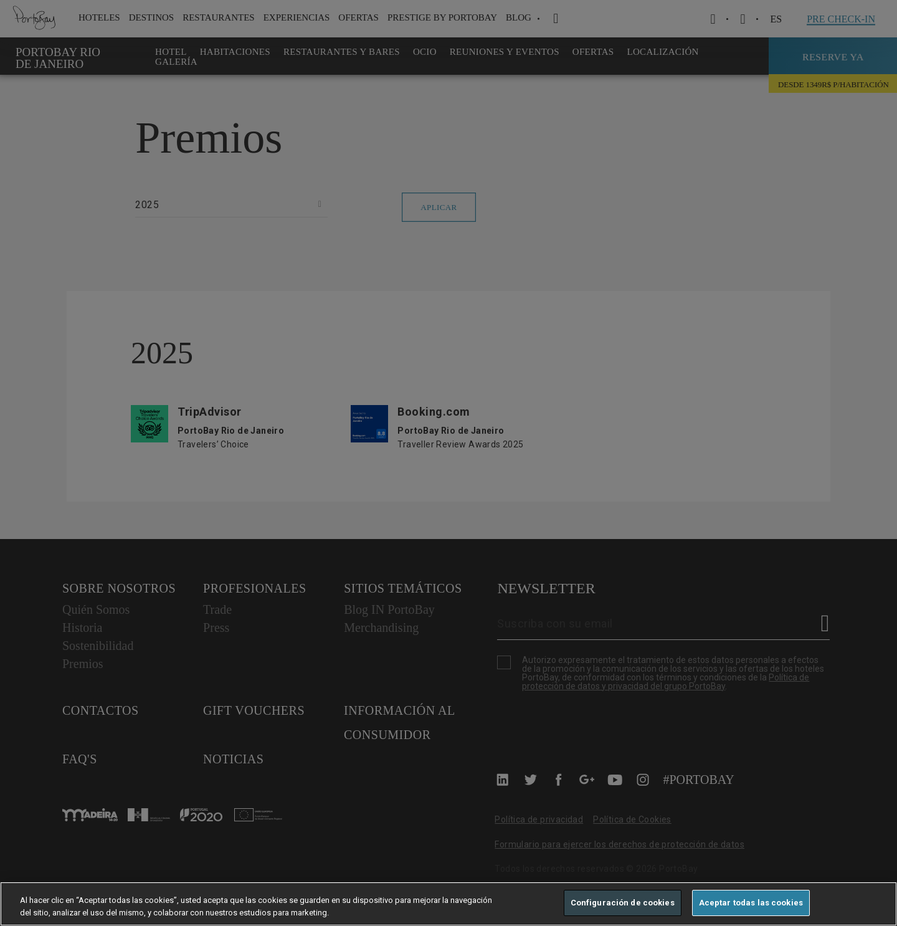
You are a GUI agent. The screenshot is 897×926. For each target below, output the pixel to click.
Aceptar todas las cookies (751, 902)
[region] (448, 904)
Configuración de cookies (623, 902)
